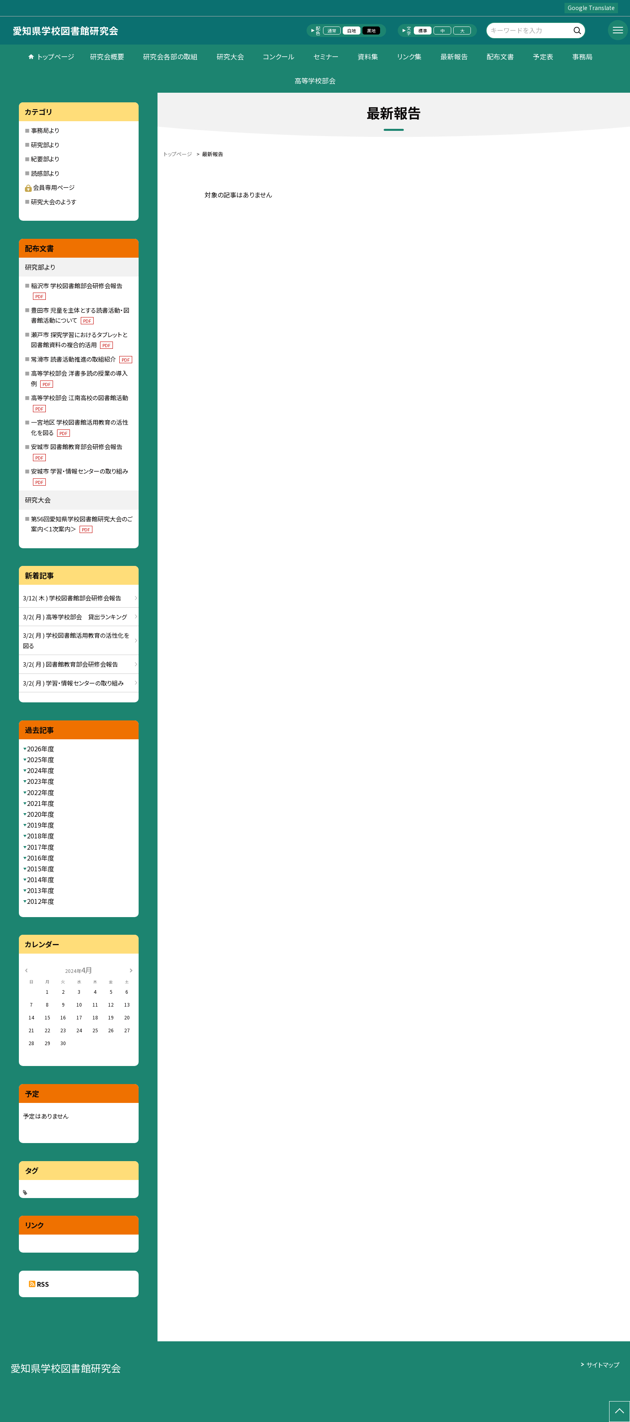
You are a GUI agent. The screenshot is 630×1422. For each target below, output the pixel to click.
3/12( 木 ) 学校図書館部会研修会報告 (72, 598)
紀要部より (45, 159)
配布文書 (500, 56)
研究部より (45, 144)
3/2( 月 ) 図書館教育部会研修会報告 (70, 664)
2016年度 (40, 858)
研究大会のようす (53, 201)
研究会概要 (107, 56)
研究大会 (230, 56)
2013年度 (40, 890)
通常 (331, 30)
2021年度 (40, 803)
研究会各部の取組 (170, 56)
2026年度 (40, 748)
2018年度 (40, 835)
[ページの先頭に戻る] (620, 1412)
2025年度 (40, 759)
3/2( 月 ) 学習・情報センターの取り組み (73, 683)
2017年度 (40, 847)
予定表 (543, 56)
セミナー (326, 56)
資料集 (368, 56)
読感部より (45, 173)
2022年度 (40, 792)
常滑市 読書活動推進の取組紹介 (81, 359)
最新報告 (454, 56)
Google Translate (591, 8)
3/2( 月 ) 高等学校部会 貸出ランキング (75, 616)
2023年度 (40, 781)
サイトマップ (603, 1364)
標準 (422, 30)
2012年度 (40, 901)
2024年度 (40, 770)
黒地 (371, 30)
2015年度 (40, 868)
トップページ (55, 56)
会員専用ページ (50, 187)
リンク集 (409, 56)
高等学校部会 (315, 80)
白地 (351, 30)
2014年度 (40, 879)
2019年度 (40, 825)
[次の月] (131, 969)
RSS (43, 1284)
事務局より (45, 130)
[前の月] (26, 969)
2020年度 (40, 814)
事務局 (582, 56)
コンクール (279, 56)
